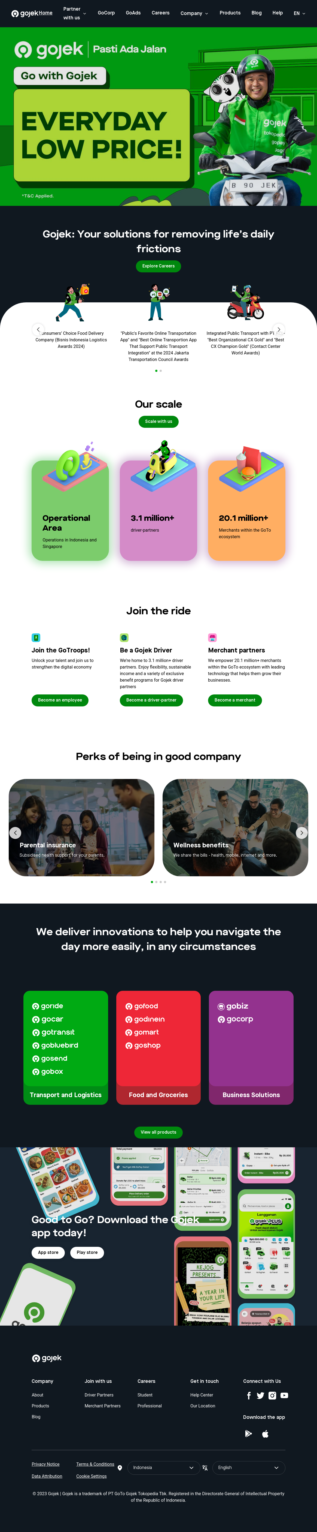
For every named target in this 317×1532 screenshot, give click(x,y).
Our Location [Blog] (202, 1405)
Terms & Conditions (95, 1464)
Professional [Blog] (150, 1405)
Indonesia (164, 1468)
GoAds (133, 13)
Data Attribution (47, 1476)
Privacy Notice (45, 1464)
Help (278, 13)
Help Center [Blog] (201, 1395)
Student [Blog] (145, 1395)
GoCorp (106, 13)
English (249, 1468)
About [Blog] (37, 1395)
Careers (161, 13)
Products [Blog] (40, 1405)
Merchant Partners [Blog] (103, 1405)
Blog (257, 13)
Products (230, 13)
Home (46, 13)
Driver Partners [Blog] (99, 1395)
